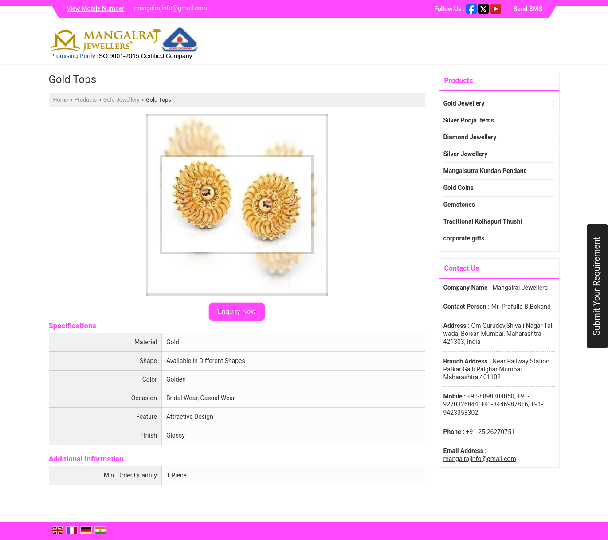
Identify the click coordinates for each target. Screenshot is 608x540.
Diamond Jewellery (470, 137)
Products (86, 99)
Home (60, 99)
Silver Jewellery (465, 154)
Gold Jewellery (121, 99)
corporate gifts (464, 238)
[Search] (554, 43)
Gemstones (459, 204)
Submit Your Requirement (597, 286)
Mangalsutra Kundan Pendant (484, 170)
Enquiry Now (237, 311)
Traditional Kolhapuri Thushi (482, 221)
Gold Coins (458, 187)
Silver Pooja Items (468, 120)
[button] (96, 8)
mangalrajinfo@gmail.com (170, 8)
